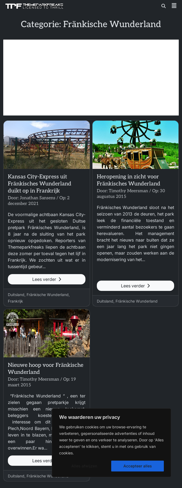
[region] (111, 442)
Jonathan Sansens (37, 198)
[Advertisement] (91, 77)
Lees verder (46, 279)
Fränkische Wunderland (48, 294)
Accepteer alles (137, 466)
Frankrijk (15, 301)
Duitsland (16, 294)
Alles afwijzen (84, 466)
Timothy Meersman (128, 191)
